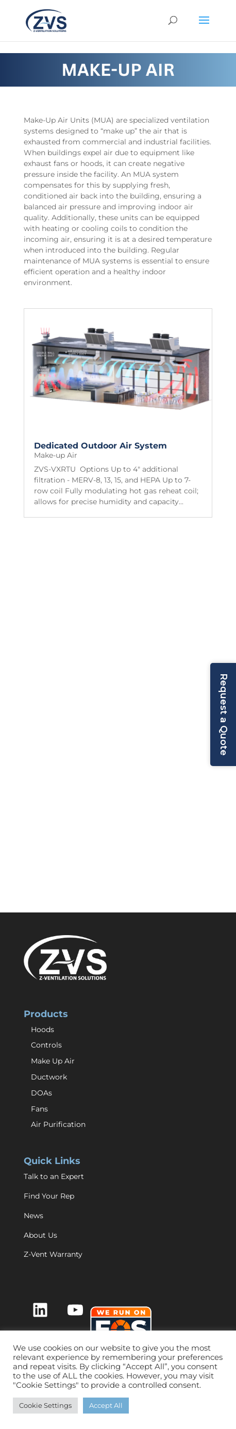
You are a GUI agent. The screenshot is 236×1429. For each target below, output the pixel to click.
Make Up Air (53, 1061)
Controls (46, 1045)
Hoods (42, 1029)
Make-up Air (55, 455)
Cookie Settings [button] (45, 1405)
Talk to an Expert (54, 1176)
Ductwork (49, 1077)
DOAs (41, 1093)
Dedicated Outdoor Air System (100, 446)
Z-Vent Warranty (53, 1254)
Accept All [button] (106, 1405)
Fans (39, 1109)
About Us (40, 1235)
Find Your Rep (49, 1196)
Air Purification (58, 1124)
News (33, 1215)
